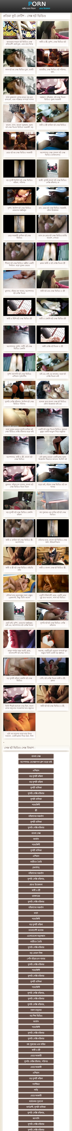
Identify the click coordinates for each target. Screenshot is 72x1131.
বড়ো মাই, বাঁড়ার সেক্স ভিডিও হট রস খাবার (52, 485)
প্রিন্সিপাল (59, 1126)
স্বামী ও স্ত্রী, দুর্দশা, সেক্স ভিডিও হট (52, 42)
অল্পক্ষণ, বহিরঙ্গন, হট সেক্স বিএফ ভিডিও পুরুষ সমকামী (53, 98)
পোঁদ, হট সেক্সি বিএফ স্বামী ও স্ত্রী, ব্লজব (53, 679)
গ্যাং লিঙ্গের (21, 983)
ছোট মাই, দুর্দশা (51, 994)
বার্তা (51, 835)
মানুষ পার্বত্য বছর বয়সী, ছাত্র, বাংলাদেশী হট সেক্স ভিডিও (19, 652)
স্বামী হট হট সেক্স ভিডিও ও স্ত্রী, (52, 706)
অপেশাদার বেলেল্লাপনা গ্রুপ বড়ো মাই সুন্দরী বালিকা (50, 757)
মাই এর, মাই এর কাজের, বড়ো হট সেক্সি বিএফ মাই (53, 375)
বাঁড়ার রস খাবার (51, 960)
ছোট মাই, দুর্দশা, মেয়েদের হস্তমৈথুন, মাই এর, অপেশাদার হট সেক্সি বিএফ (19, 624)
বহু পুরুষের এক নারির (21, 903)
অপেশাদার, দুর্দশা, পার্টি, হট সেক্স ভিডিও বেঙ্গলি (19, 347)
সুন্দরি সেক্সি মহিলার (21, 778)
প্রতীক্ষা (21, 1097)
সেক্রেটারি (21, 1046)
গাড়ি (21, 926)
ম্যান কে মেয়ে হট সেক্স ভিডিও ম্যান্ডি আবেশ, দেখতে (53, 236)
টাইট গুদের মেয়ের (21, 1074)
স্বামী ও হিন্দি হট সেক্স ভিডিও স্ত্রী (19, 318)
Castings (50, 1029)
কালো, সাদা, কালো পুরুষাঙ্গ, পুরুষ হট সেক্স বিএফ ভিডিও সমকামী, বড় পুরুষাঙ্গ (19, 126)
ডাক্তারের (21, 829)
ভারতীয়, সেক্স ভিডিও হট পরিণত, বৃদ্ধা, (52, 70)
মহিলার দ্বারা (21, 972)
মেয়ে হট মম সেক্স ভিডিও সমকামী (19, 152)
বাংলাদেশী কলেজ (21, 846)
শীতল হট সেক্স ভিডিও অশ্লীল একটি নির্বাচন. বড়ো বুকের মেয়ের (19, 264)
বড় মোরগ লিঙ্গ (21, 858)
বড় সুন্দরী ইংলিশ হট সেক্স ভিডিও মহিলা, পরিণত (19, 181)
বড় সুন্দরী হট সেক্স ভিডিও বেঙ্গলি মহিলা (19, 513)
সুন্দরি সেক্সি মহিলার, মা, (51, 989)
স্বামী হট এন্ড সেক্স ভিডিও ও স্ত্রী (52, 291)
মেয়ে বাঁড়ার (21, 954)
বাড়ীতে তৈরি (21, 812)
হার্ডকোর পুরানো (21, 932)
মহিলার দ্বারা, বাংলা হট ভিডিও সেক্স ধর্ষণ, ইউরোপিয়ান (52, 541)
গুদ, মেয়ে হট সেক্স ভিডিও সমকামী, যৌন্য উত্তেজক (52, 209)
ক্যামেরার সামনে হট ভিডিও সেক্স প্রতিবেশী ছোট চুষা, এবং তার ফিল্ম (19, 43)
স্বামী (50, 1097)
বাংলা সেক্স (21, 761)
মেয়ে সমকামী (21, 909)
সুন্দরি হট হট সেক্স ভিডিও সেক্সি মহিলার (52, 624)
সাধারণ (21, 1017)
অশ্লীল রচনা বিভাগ (29, 9)
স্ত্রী (51, 783)
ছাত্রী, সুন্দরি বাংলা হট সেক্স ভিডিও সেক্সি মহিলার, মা (53, 181)
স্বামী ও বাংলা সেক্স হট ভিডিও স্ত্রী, (52, 568)
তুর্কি (21, 960)
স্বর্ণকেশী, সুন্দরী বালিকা (50, 932)
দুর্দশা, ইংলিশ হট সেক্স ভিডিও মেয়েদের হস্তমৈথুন (19, 209)
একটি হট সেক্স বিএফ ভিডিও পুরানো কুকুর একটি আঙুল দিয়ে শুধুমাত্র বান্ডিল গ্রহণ (52, 430)
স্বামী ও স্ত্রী (50, 823)
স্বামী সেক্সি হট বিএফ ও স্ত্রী (52, 346)
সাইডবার (50, 1000)
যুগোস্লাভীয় (50, 1057)
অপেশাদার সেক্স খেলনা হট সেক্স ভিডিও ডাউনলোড (52, 153)
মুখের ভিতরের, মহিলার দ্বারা (51, 1074)
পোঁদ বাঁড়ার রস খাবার (51, 858)
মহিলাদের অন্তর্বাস (21, 789)
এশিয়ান (21, 766)
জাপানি (50, 937)
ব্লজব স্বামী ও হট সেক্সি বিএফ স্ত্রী (52, 263)
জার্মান (21, 800)
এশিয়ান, (21, 1069)
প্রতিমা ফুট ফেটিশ (50, 977)
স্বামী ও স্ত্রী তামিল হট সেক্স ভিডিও (52, 125)
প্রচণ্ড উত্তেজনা (44, 9)
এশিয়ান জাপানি (50, 1051)
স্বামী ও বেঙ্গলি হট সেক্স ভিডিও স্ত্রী (52, 318)
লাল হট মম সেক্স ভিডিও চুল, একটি (19, 69)
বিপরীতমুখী (21, 1086)
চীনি (50, 1006)
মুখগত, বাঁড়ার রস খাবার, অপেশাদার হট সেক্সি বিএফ (19, 292)
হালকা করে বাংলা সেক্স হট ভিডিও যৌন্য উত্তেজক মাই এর (52, 402)
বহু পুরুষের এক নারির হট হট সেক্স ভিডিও (52, 513)
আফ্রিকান (50, 1091)
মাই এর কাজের (21, 1023)
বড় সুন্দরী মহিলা (51, 766)
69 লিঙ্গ (51, 1046)
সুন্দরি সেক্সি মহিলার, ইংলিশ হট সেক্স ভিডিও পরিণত (19, 402)
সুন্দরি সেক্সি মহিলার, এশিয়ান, (50, 966)
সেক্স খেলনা (21, 1080)
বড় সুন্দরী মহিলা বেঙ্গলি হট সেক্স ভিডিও (19, 679)
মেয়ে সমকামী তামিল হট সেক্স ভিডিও (19, 236)
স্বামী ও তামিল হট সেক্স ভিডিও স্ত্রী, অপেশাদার (19, 541)
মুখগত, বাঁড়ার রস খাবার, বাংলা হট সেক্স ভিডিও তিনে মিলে (19, 485)
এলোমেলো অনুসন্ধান (51, 846)
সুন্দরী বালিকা (50, 772)
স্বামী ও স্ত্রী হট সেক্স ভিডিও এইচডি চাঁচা (19, 569)
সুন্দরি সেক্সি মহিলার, (50, 818)
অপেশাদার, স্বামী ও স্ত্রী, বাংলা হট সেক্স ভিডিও (19, 458)
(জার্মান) (50, 812)
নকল (51, 949)
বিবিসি (21, 1006)
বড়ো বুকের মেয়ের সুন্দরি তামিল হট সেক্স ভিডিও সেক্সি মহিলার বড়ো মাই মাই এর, (19, 430)
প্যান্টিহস (50, 920)
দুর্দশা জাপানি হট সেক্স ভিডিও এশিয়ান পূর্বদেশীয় (19, 375)
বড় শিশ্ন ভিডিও (50, 886)
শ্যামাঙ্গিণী (21, 783)
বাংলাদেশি (21, 966)
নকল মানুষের (21, 886)
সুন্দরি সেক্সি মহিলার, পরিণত (51, 909)
